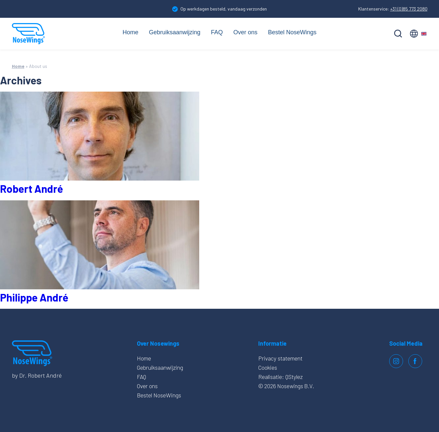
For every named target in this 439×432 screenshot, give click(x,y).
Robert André (31, 188)
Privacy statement (279, 358)
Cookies (266, 367)
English (418, 33)
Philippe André (34, 297)
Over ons (246, 32)
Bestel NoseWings (296, 32)
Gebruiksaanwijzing (172, 32)
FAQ (217, 32)
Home (125, 32)
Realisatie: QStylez (280, 376)
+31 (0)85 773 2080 (408, 9)
